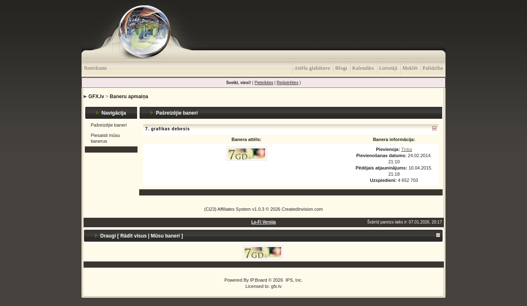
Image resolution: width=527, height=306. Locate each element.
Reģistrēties (287, 82)
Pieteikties (263, 82)
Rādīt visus (133, 236)
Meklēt (410, 68)
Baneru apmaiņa (129, 96)
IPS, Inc (293, 280)
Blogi (341, 68)
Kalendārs (363, 68)
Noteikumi (95, 68)
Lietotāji (388, 68)
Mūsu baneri (165, 236)
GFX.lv (96, 96)
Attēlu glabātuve (312, 68)
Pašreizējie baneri (109, 124)
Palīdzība (433, 68)
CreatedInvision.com (302, 209)
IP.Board (258, 280)
